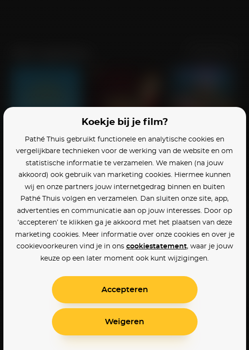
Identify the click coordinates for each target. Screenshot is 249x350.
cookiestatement (156, 246)
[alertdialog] (124, 175)
